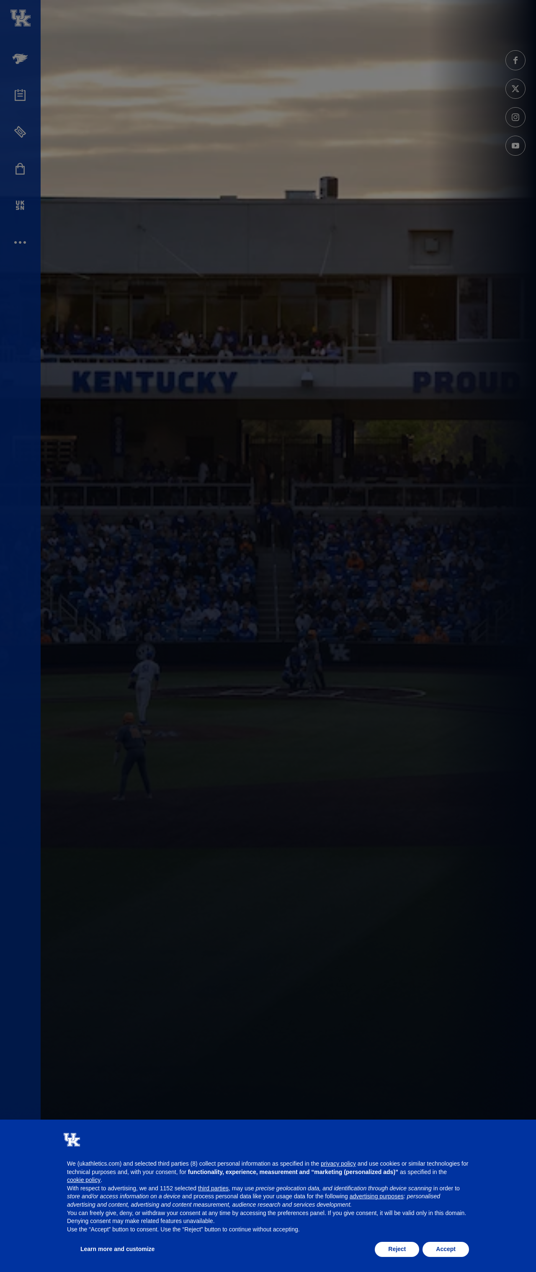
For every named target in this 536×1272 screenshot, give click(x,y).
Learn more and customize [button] (117, 1249)
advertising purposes (377, 1196)
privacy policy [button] (338, 1163)
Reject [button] (397, 1249)
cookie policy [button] (83, 1180)
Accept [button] (446, 1249)
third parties (213, 1188)
